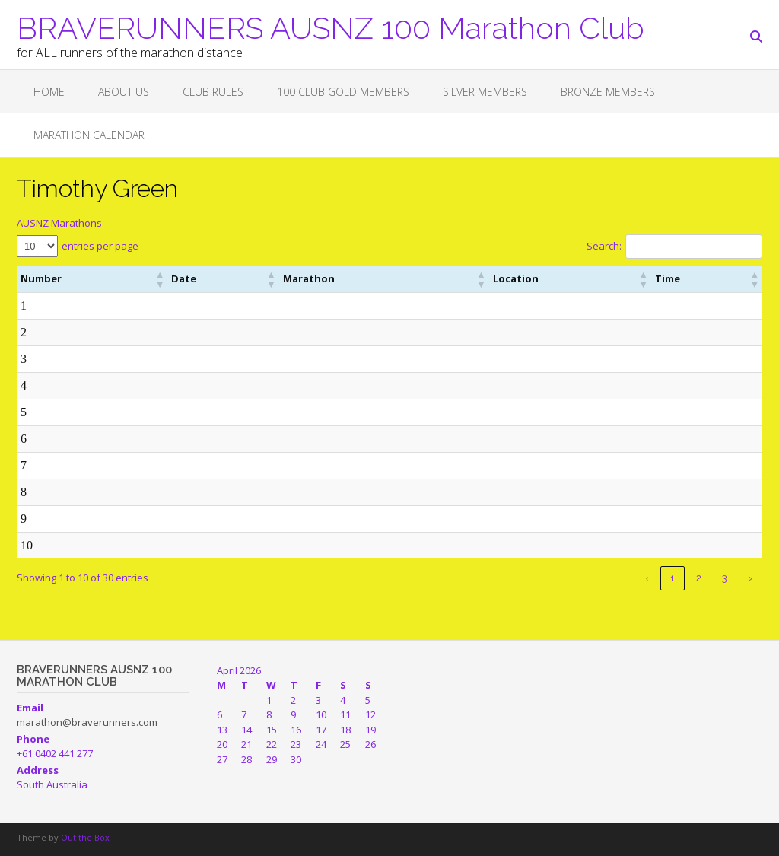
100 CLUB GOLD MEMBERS (343, 91)
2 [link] (698, 578)
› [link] (750, 578)
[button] (105, 279)
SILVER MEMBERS (485, 91)
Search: (604, 246)
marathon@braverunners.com (87, 722)
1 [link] (672, 578)
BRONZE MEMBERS (608, 91)
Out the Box (85, 837)
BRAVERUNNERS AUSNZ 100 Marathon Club (330, 26)
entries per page (100, 246)
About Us (123, 91)
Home (49, 91)
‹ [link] (647, 578)
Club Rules (213, 91)
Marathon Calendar (89, 135)
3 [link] (724, 578)
